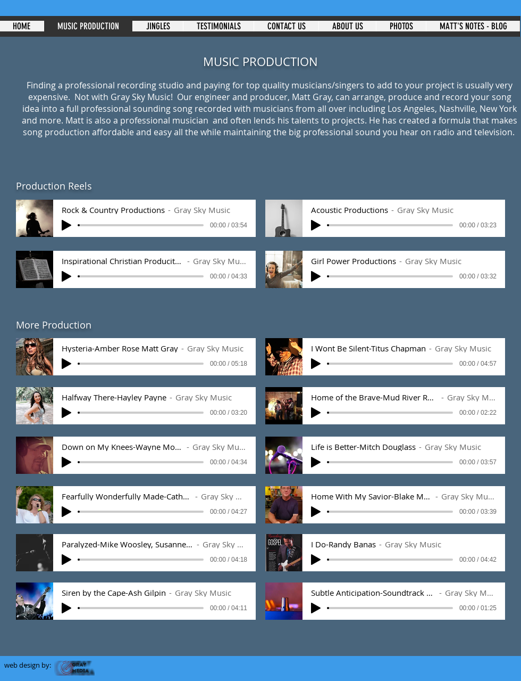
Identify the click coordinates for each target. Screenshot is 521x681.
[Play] (66, 225)
